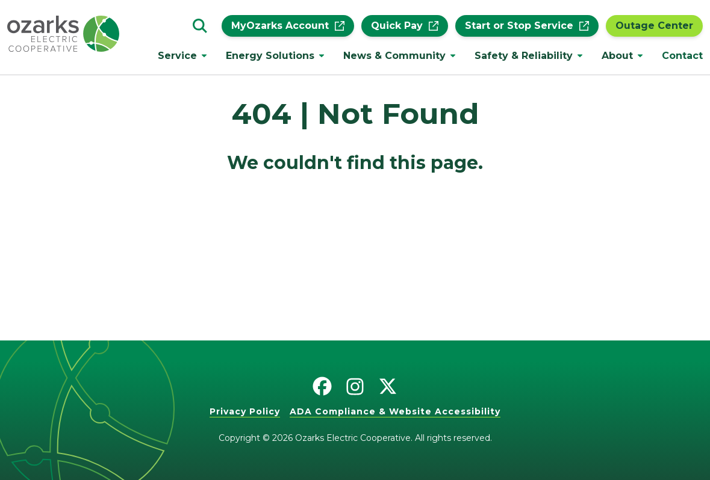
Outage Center (654, 26)
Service (177, 55)
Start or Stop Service (527, 26)
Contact (682, 55)
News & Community (394, 55)
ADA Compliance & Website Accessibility (395, 411)
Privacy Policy (245, 411)
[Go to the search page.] (200, 26)
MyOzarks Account (287, 26)
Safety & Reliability (524, 55)
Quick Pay (404, 26)
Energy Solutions (270, 55)
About (617, 55)
